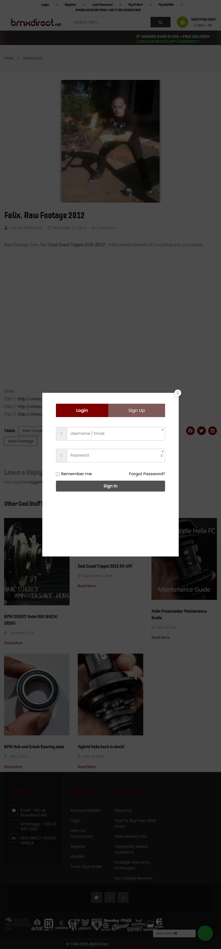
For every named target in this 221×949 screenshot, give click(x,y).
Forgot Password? (147, 474)
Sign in (111, 486)
